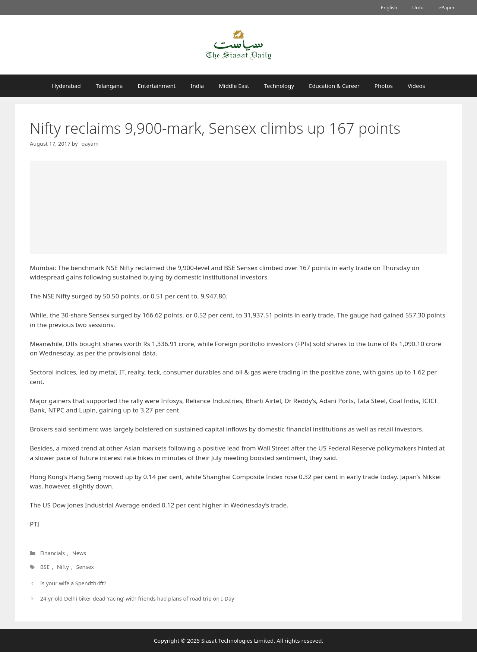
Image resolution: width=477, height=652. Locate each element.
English (389, 7)
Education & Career (334, 85)
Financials (52, 553)
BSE (45, 566)
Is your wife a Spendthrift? (73, 583)
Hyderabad (66, 85)
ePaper (447, 7)
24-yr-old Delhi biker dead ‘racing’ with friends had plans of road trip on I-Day (137, 598)
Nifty (63, 566)
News (79, 553)
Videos (416, 85)
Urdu (418, 7)
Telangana (109, 85)
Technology (279, 85)
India (197, 85)
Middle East (234, 85)
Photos (384, 85)
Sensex (85, 566)
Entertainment (157, 85)
